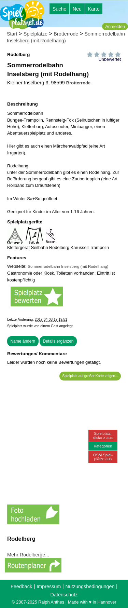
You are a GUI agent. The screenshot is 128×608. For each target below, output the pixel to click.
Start (12, 34)
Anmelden (115, 26)
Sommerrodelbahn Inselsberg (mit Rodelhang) (68, 266)
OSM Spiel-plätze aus (103, 457)
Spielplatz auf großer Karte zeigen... (90, 376)
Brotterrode (66, 34)
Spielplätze (35, 34)
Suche (60, 9)
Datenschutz (64, 594)
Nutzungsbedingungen (89, 586)
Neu (77, 9)
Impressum (49, 586)
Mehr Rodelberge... (28, 554)
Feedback (21, 586)
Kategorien (103, 446)
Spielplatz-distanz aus (103, 435)
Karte (93, 9)
